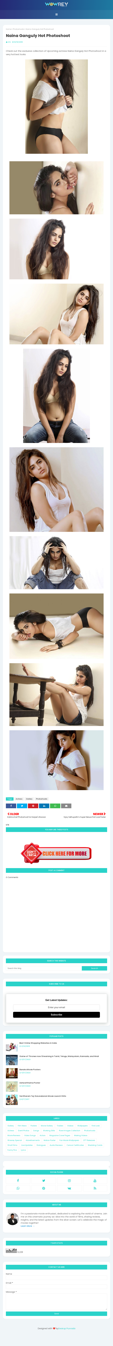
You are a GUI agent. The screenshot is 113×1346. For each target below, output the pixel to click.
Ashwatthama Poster (29, 1082)
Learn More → (28, 1226)
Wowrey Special (15, 1140)
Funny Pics (12, 1150)
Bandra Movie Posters (29, 1069)
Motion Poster (49, 1140)
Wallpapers (82, 1125)
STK (9, 42)
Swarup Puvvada (66, 1328)
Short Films (12, 1145)
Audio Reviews (56, 1145)
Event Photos (23, 1130)
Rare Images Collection (69, 1130)
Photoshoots (18, 29)
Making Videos (80, 1135)
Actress (19, 799)
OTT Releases (89, 1140)
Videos (70, 1125)
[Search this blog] (44, 968)
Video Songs (30, 1135)
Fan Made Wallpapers (69, 1140)
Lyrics (23, 1150)
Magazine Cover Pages (59, 1135)
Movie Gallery (47, 1125)
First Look (96, 1125)
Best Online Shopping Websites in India (38, 1043)
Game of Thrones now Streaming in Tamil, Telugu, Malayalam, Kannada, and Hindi (59, 1056)
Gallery (29, 799)
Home (8, 29)
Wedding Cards (95, 1145)
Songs (36, 1130)
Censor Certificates (75, 1145)
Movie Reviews (14, 1135)
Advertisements (33, 1140)
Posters (34, 1125)
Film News (22, 1125)
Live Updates (27, 1145)
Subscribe (56, 1014)
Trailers (60, 1125)
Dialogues (41, 1145)
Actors (42, 1135)
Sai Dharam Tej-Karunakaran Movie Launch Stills (42, 1096)
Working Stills (49, 1130)
